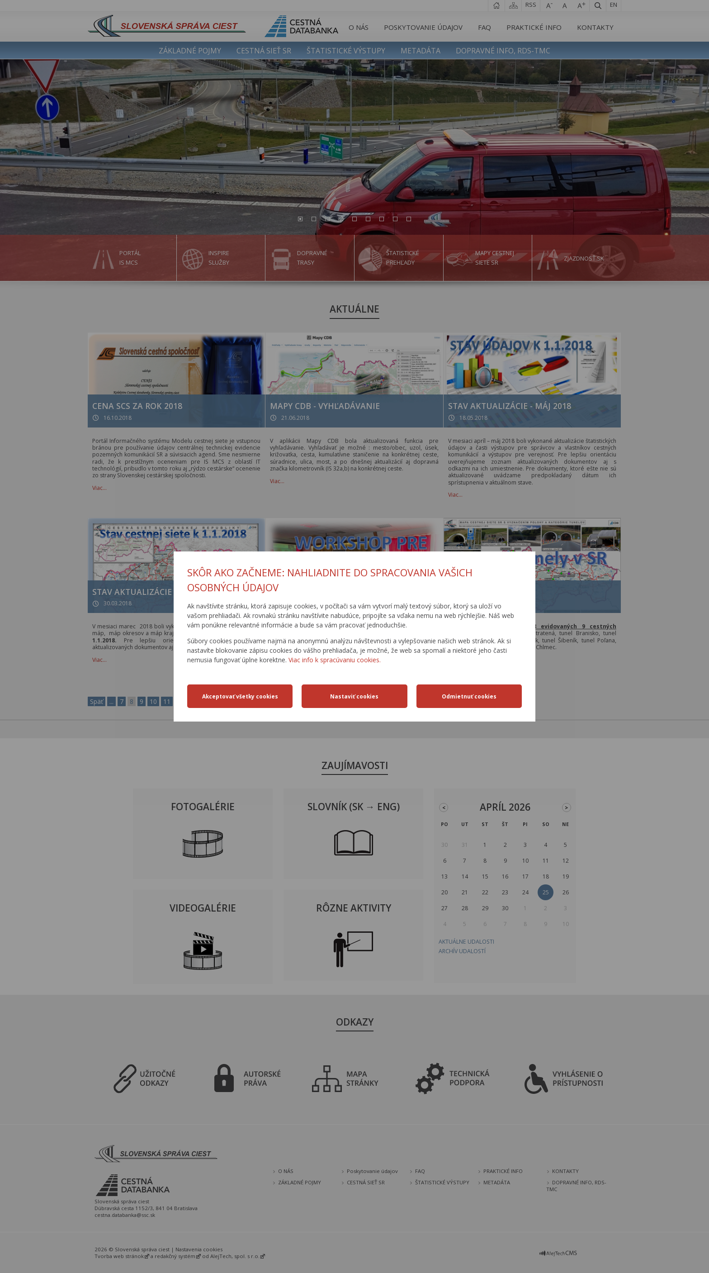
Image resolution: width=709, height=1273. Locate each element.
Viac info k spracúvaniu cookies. (334, 660)
